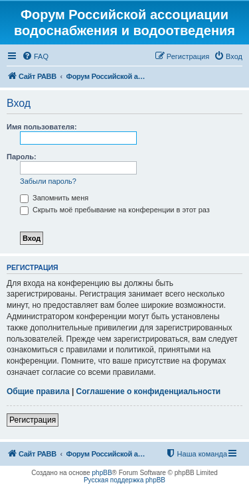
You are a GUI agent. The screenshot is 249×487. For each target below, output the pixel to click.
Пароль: (22, 157)
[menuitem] (35, 56)
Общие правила (38, 391)
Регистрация (32, 420)
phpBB (102, 472)
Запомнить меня (54, 198)
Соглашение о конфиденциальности (148, 391)
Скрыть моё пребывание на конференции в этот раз (115, 210)
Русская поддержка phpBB (124, 480)
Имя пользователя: (42, 127)
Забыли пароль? (48, 181)
